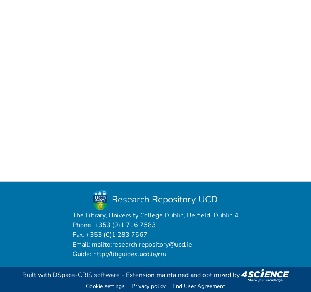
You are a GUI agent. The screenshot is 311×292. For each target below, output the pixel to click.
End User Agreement (199, 286)
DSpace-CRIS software (86, 275)
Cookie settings (105, 286)
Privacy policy (149, 286)
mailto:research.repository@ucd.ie (142, 244)
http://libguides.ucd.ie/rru (129, 254)
